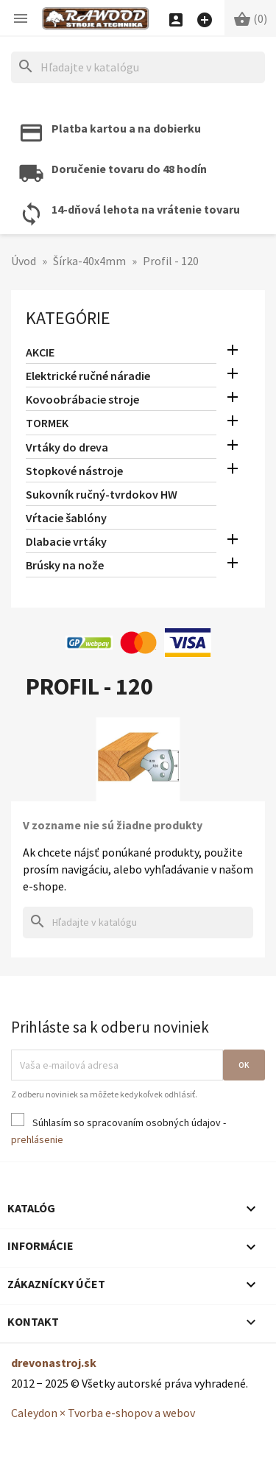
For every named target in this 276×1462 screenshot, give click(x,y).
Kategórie (68, 317)
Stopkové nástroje (74, 470)
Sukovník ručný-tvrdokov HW (101, 494)
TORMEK (47, 422)
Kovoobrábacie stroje (82, 399)
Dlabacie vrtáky (66, 541)
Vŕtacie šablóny (66, 517)
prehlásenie (37, 1139)
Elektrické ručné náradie (88, 375)
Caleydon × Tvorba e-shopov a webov (103, 1412)
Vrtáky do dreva (67, 447)
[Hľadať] (138, 67)
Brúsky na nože (65, 565)
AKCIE (40, 352)
